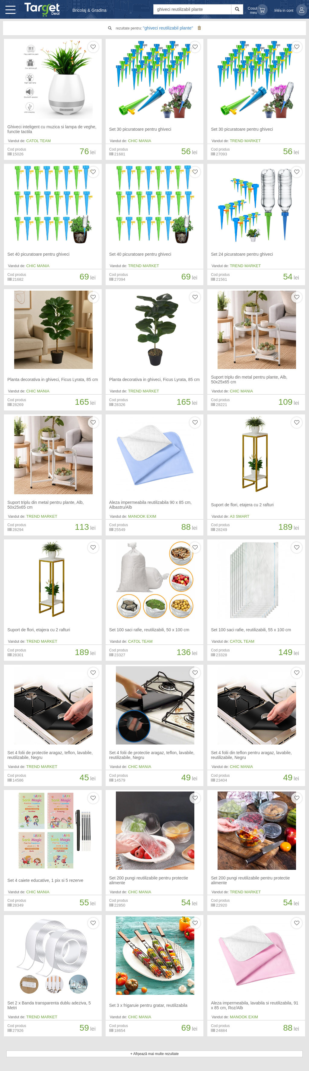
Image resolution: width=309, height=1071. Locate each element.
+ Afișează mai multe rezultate (154, 1054)
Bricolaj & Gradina (89, 10)
